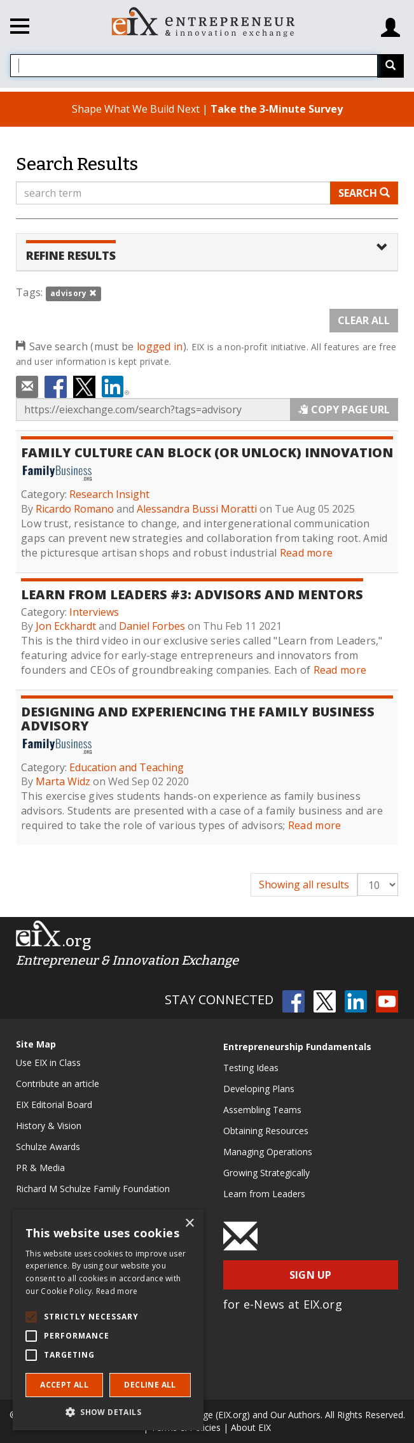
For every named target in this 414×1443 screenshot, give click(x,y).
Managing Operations (267, 1152)
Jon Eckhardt (66, 626)
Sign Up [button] (310, 1275)
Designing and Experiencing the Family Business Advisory (198, 718)
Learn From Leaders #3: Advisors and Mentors (192, 594)
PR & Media (40, 1168)
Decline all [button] (150, 1384)
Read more (306, 553)
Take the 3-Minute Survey (276, 109)
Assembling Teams (262, 1110)
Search (364, 193)
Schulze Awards (48, 1147)
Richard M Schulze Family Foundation (93, 1189)
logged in (160, 346)
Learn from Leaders (264, 1194)
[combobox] (194, 65)
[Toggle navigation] (19, 28)
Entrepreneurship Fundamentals (297, 1047)
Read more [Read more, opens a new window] (117, 1291)
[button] (108, 1411)
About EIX (251, 1427)
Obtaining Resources (265, 1131)
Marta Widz (63, 781)
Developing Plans (258, 1089)
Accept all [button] (64, 1384)
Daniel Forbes (152, 626)
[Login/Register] (390, 22)
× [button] (189, 1223)
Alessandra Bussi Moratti (197, 509)
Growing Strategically (266, 1173)
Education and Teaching (126, 767)
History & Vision (48, 1126)
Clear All (364, 320)
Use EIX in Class (48, 1062)
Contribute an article (57, 1083)
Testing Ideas (251, 1068)
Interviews (94, 612)
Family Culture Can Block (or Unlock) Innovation (207, 452)
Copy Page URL (344, 409)
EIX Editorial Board (54, 1104)
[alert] (108, 1320)
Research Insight (109, 494)
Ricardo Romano (75, 509)
